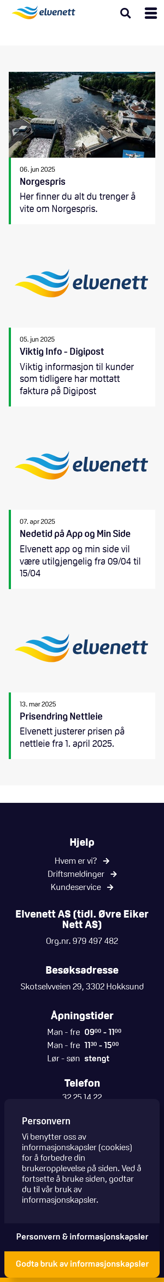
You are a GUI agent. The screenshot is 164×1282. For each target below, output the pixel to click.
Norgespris (82, 148)
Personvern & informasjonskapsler (82, 1237)
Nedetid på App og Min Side (82, 506)
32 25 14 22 (82, 1098)
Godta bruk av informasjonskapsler (82, 1264)
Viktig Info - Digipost (82, 324)
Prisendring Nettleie (82, 683)
